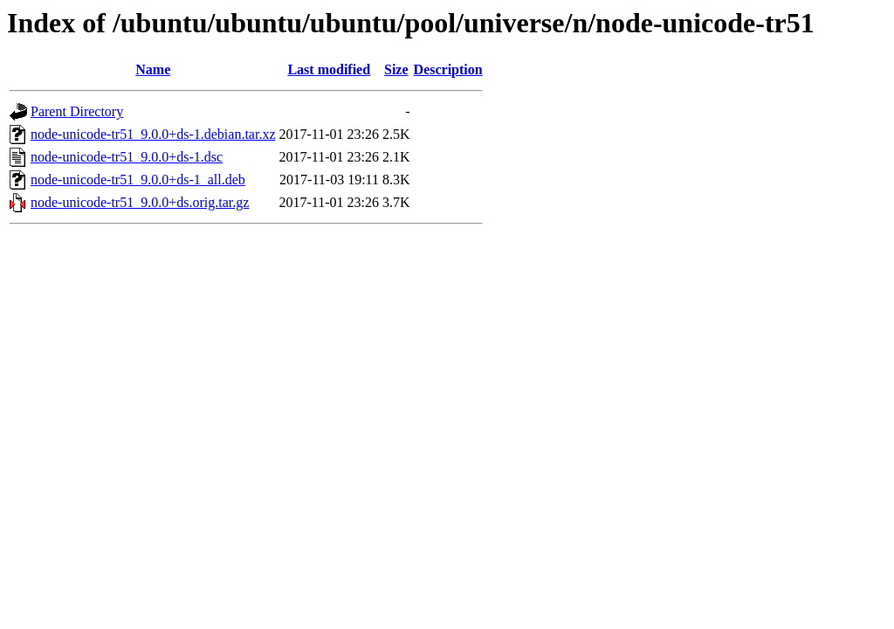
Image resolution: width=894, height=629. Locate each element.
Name (152, 69)
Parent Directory (77, 111)
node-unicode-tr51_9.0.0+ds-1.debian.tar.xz (153, 134)
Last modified (328, 69)
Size (396, 69)
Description (448, 69)
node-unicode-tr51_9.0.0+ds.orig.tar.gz (140, 202)
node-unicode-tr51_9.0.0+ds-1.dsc (127, 156)
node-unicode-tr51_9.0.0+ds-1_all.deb (138, 179)
